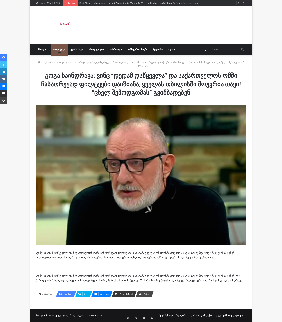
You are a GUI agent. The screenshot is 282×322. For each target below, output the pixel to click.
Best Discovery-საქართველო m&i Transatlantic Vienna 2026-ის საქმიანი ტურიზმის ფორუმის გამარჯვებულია (139, 3)
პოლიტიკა (59, 49)
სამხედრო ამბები (137, 49)
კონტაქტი (207, 315)
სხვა (170, 49)
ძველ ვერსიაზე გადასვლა (230, 315)
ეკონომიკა (76, 49)
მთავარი (43, 49)
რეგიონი (158, 49)
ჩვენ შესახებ (166, 315)
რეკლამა (181, 315)
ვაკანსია (194, 315)
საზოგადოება (96, 49)
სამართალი (115, 49)
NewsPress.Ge (94, 315)
